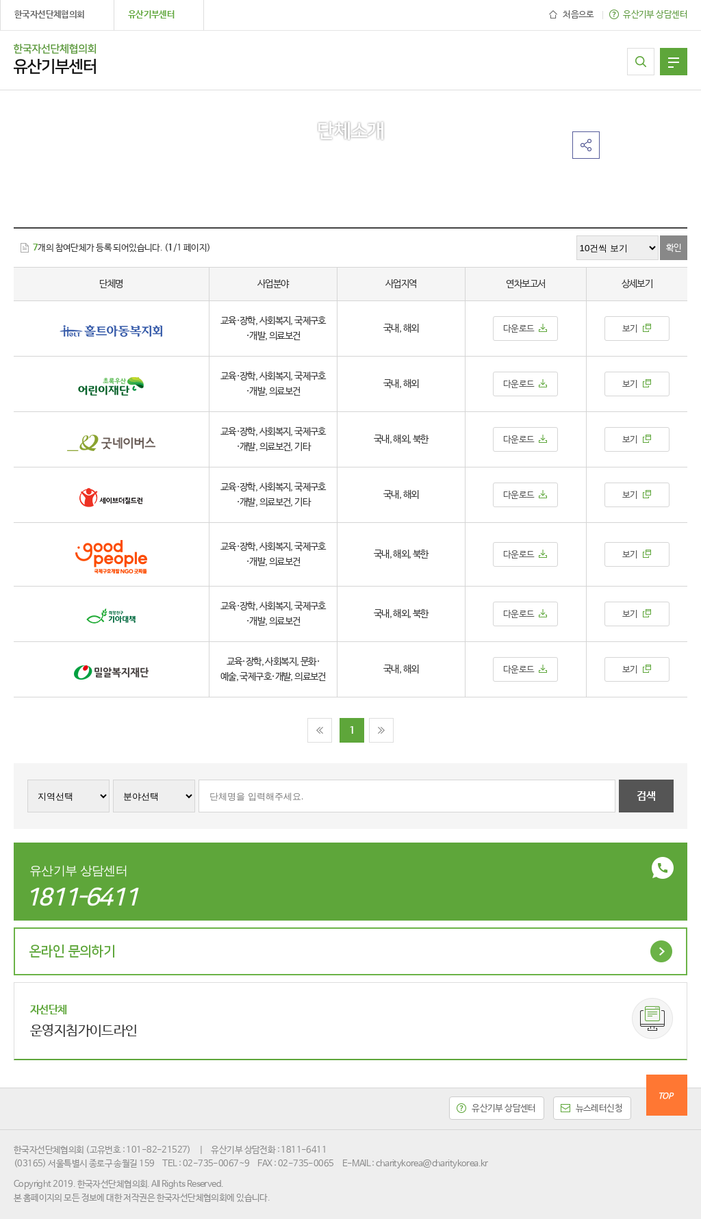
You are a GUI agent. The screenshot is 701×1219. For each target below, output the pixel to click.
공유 (586, 145)
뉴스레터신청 (599, 1108)
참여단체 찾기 (640, 61)
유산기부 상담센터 (655, 15)
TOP (665, 1096)
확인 (674, 248)
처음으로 (578, 15)
